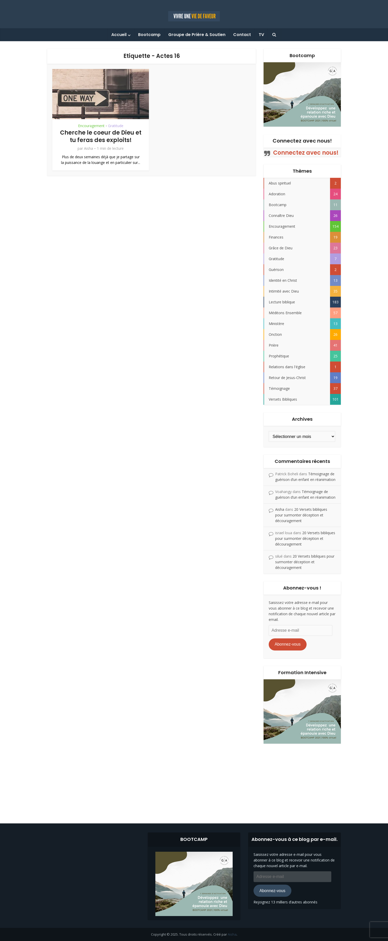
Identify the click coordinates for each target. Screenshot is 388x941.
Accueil (118, 35)
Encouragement (91, 125)
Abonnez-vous (288, 644)
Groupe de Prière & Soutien (196, 35)
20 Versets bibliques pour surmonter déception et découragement (301, 515)
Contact (242, 35)
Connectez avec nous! (302, 140)
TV (261, 35)
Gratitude (115, 125)
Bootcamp (149, 35)
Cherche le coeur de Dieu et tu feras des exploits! (100, 136)
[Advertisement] (194, 780)
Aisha (88, 148)
